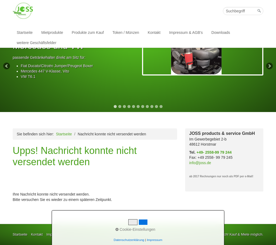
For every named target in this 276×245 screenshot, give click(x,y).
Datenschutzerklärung (129, 240)
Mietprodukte (52, 32)
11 (161, 106)
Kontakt (154, 32)
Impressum (155, 240)
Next (269, 66)
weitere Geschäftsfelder (36, 43)
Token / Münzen (125, 32)
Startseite (25, 32)
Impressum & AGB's (186, 32)
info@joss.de (200, 163)
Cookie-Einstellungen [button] (135, 229)
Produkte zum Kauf (88, 32)
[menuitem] (25, 32)
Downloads (220, 32)
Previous (7, 66)
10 (156, 106)
